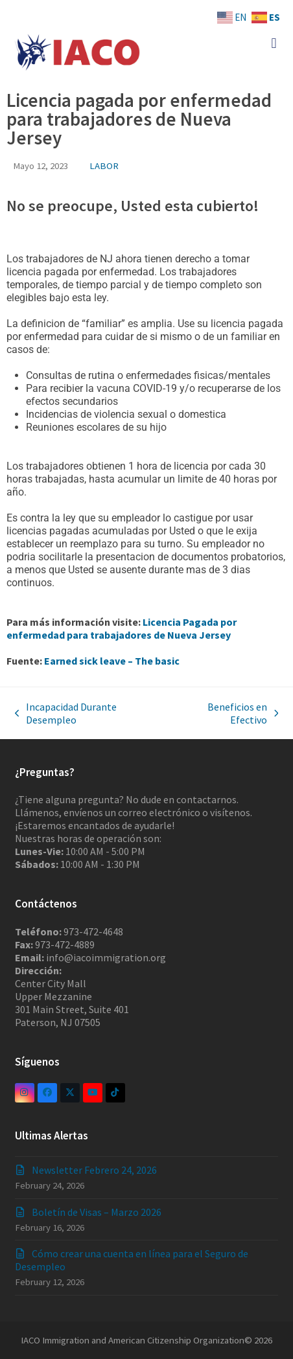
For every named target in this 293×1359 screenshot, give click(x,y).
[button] (274, 43)
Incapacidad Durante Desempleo (66, 713)
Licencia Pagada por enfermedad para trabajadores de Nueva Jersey (121, 628)
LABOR (104, 165)
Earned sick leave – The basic (112, 660)
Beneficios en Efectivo (226, 713)
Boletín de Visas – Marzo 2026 (96, 1211)
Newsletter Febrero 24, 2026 (94, 1169)
